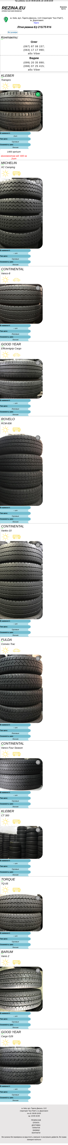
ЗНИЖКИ (36, 1130)
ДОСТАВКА (36, 1125)
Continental (12, 269)
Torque (8, 879)
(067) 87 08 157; (34, 46)
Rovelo (8, 419)
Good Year (11, 344)
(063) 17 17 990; (34, 50)
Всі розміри (12, 32)
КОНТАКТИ (36, 1133)
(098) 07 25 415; (34, 66)
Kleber (7, 75)
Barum (7, 952)
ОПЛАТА (36, 1123)
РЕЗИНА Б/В (36, 1120)
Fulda (6, 640)
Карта (36, 23)
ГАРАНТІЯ (36, 1128)
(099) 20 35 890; (34, 62)
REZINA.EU (13, 7)
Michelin (9, 163)
